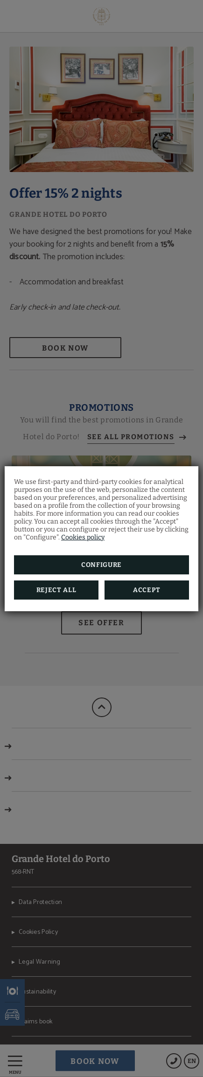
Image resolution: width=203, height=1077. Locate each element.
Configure (101, 565)
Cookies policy (83, 537)
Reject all (56, 590)
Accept (147, 590)
